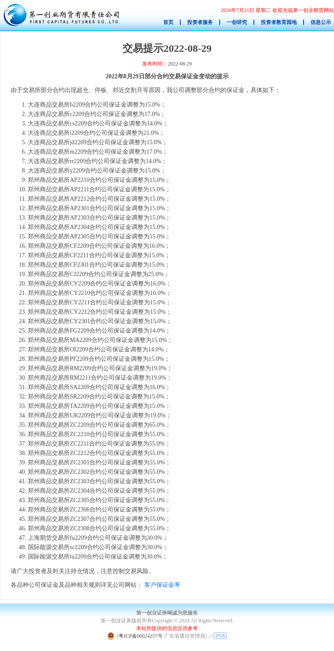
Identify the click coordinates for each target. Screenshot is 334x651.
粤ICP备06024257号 (141, 636)
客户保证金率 (162, 585)
